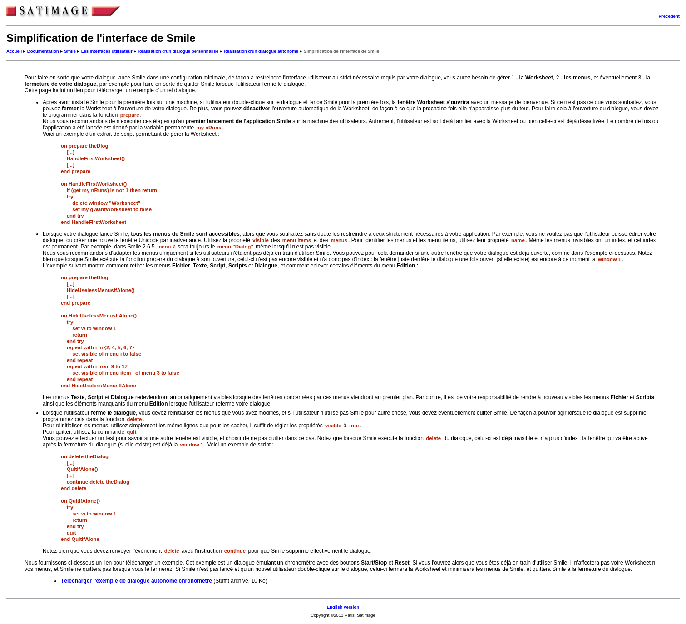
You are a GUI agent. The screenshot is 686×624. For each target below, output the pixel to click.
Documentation (43, 51)
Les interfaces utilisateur (107, 51)
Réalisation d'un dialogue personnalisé (178, 51)
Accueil (14, 51)
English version (343, 606)
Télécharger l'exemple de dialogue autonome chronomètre (136, 581)
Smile (70, 51)
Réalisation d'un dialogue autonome (261, 51)
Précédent (669, 16)
